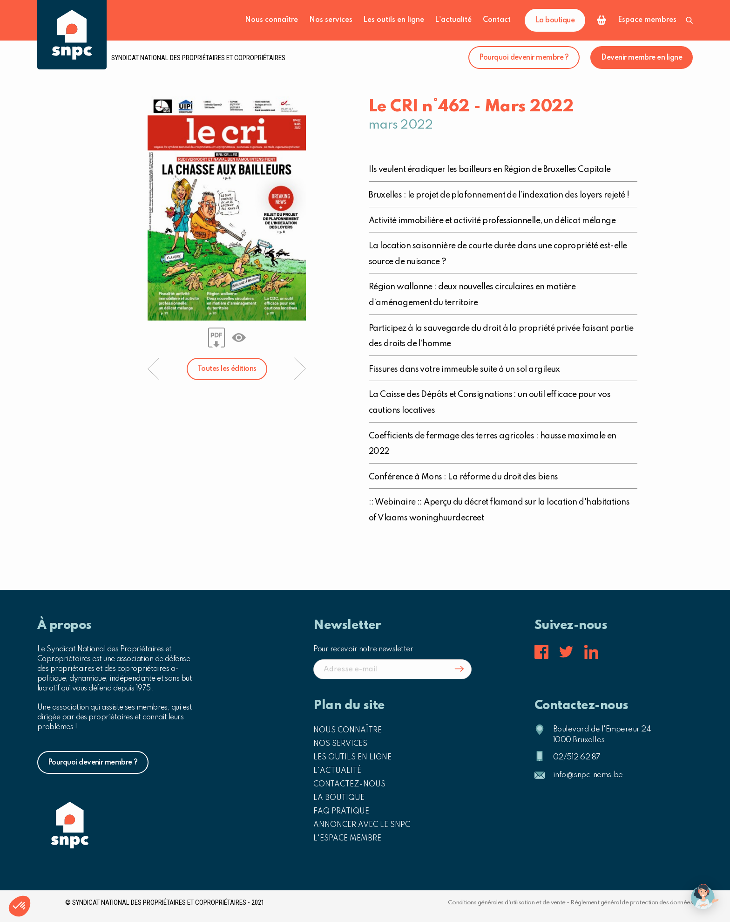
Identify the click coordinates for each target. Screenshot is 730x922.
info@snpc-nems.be (588, 775)
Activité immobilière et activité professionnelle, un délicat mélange (492, 221)
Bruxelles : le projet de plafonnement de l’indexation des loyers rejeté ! (499, 195)
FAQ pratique (341, 811)
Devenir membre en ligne (641, 57)
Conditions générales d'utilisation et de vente (507, 903)
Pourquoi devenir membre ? (524, 57)
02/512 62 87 (577, 757)
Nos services (330, 20)
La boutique (555, 20)
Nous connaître (271, 20)
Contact (497, 20)
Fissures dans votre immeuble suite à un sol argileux (464, 369)
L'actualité (453, 20)
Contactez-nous (349, 784)
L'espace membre (347, 838)
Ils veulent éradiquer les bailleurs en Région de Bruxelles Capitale (490, 169)
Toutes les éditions (227, 369)
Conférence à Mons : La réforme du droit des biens (463, 477)
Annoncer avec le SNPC (361, 825)
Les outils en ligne (393, 20)
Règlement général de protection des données (631, 903)
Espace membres (647, 20)
